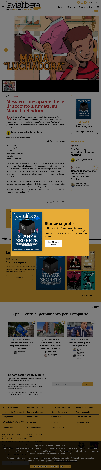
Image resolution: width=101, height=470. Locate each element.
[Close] (87, 211)
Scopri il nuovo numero (54, 243)
